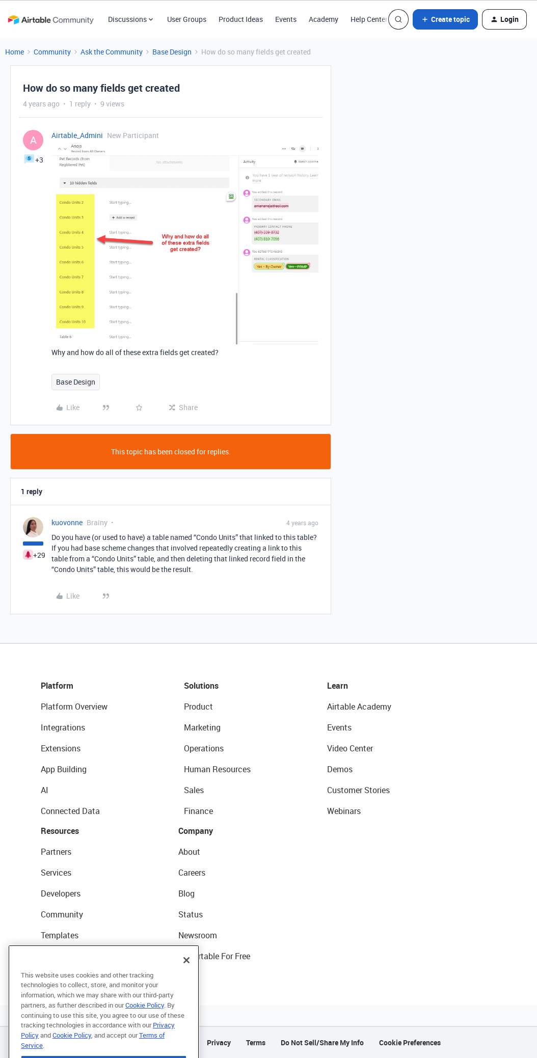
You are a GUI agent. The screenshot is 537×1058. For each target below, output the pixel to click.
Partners (56, 851)
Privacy (219, 1042)
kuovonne (67, 522)
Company (195, 830)
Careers (191, 872)
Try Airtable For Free (214, 956)
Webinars (344, 811)
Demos (340, 769)
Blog (186, 893)
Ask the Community (111, 52)
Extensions (60, 748)
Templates (59, 935)
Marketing (202, 727)
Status (190, 914)
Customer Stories (358, 790)
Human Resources (217, 769)
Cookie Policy (144, 1016)
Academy (323, 19)
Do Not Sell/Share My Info (322, 1042)
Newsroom (197, 935)
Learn (337, 685)
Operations (204, 748)
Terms (255, 1042)
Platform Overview (74, 706)
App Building (64, 769)
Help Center (369, 19)
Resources (60, 830)
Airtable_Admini (77, 135)
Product (198, 706)
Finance (198, 811)
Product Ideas (241, 19)
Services (56, 872)
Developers (60, 893)
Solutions (201, 685)
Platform (57, 685)
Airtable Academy (359, 706)
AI (44, 790)
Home (14, 52)
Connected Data (70, 811)
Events (286, 19)
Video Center (350, 748)
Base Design (172, 52)
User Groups (186, 19)
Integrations (63, 727)
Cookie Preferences (410, 1042)
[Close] (186, 972)
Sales (194, 790)
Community (52, 52)
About (189, 851)
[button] (445, 19)
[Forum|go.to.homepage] (50, 19)
